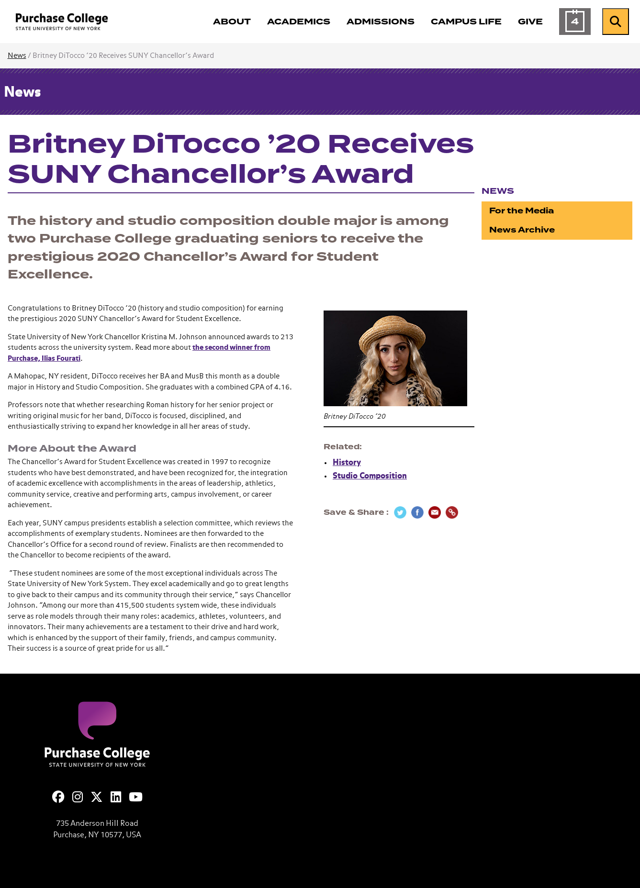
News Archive (522, 230)
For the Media (521, 211)
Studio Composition (370, 476)
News (17, 55)
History (347, 463)
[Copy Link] (452, 512)
